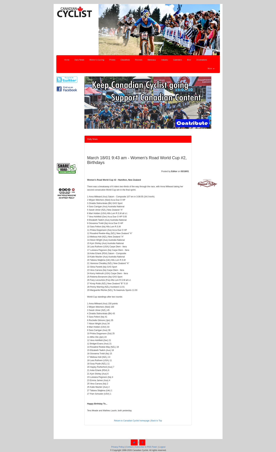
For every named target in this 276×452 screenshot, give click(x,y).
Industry (164, 60)
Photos (112, 60)
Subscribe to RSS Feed (146, 447)
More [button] (211, 68)
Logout (162, 447)
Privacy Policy (117, 447)
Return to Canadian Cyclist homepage (131, 420)
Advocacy (152, 60)
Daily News (79, 60)
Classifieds (125, 60)
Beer (189, 60)
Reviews (138, 60)
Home (66, 60)
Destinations (201, 60)
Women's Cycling (96, 60)
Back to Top (156, 420)
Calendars (177, 60)
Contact (129, 447)
